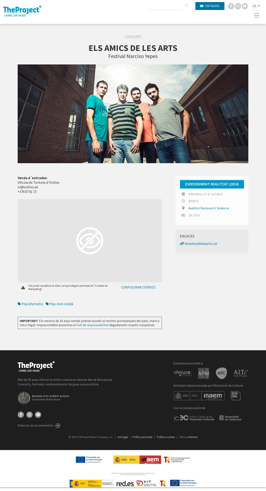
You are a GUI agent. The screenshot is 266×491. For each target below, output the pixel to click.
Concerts (133, 37)
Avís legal (123, 437)
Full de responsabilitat (93, 325)
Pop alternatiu (30, 304)
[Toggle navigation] (257, 15)
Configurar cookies (138, 287)
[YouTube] (38, 414)
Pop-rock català (59, 304)
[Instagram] (238, 6)
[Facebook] (231, 6)
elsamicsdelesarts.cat (198, 243)
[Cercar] (186, 5)
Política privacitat (142, 437)
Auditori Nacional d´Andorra (208, 208)
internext (193, 437)
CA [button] (254, 6)
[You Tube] (245, 6)
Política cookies (166, 437)
